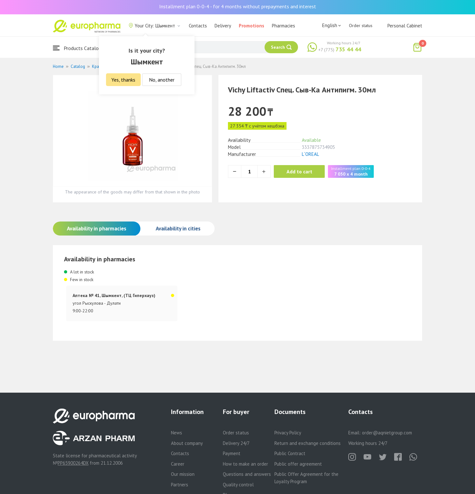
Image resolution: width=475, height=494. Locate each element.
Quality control (238, 485)
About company (187, 443)
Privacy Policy (287, 433)
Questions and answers (247, 474)
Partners (179, 485)
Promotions (251, 26)
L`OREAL (310, 154)
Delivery (223, 26)
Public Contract (289, 453)
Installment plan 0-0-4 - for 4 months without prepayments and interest (237, 6)
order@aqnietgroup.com (387, 433)
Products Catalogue (79, 48)
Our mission (183, 474)
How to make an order (245, 464)
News (176, 433)
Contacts (198, 26)
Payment (231, 453)
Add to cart (299, 171)
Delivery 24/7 (236, 443)
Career (177, 464)
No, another (161, 79)
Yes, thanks (123, 79)
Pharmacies (283, 26)
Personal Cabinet (404, 26)
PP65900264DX (73, 463)
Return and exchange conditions (307, 443)
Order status (360, 25)
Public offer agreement (298, 464)
